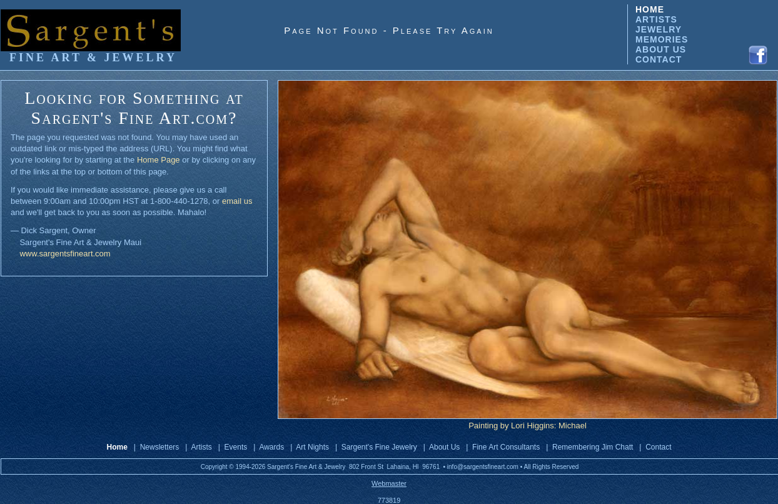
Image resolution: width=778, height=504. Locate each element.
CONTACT (658, 59)
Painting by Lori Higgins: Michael (527, 425)
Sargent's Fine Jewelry (379, 447)
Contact (658, 447)
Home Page (158, 159)
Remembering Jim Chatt (592, 447)
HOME (649, 9)
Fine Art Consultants (506, 447)
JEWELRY (658, 29)
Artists (201, 447)
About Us (444, 447)
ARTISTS (656, 19)
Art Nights (312, 447)
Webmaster (389, 483)
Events (236, 447)
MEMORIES (661, 39)
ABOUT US (660, 49)
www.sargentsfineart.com (64, 253)
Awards (271, 447)
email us (237, 201)
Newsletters (159, 447)
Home (117, 447)
